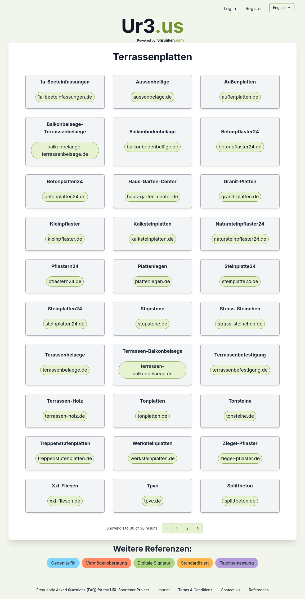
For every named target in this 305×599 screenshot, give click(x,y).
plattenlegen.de (152, 281)
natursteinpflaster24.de (240, 239)
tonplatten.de (152, 416)
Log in (230, 8)
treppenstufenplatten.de (65, 458)
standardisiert (195, 563)
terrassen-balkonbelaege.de (152, 369)
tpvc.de (152, 501)
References (259, 590)
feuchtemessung (236, 563)
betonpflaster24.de (240, 146)
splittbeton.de (240, 501)
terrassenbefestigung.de (240, 370)
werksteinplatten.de (152, 458)
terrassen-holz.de (65, 416)
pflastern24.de (64, 281)
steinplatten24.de (65, 324)
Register (253, 8)
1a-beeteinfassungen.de (65, 97)
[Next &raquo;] (198, 528)
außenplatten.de (240, 97)
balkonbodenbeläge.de (152, 146)
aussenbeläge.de (152, 97)
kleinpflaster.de (65, 239)
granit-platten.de (240, 196)
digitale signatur (154, 563)
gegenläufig (63, 563)
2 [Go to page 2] (187, 528)
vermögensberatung (106, 563)
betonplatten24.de (65, 196)
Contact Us (230, 590)
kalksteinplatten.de (152, 239)
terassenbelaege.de (65, 370)
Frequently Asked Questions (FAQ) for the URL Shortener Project (92, 590)
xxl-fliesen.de (65, 501)
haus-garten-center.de (152, 196)
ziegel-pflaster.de (240, 458)
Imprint (164, 590)
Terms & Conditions (195, 590)
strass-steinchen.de (240, 324)
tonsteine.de (240, 416)
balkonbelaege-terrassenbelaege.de (65, 150)
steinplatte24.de (240, 281)
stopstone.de (152, 324)
